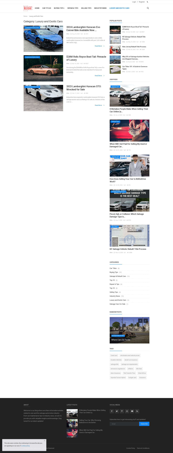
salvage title (114, 364)
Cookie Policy (130, 448)
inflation (130, 369)
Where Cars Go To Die (120, 340)
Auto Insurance (115, 373)
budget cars (132, 377)
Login (134, 2)
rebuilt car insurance (131, 360)
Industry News (100, 8)
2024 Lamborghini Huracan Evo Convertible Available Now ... (83, 29)
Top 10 (112, 280)
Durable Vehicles (116, 360)
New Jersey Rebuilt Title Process (134, 47)
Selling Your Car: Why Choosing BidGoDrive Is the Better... (90, 421)
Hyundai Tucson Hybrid (118, 377)
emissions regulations (118, 369)
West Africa (142, 373)
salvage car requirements (129, 364)
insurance (142, 377)
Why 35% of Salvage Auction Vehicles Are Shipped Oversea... (135, 58)
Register (142, 2)
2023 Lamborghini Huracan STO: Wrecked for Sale (84, 88)
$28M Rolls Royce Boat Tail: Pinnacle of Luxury (81, 58)
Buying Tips (59, 8)
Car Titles (46, 8)
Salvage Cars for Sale (117, 304)
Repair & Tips (73, 8)
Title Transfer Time (129, 373)
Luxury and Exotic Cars (119, 8)
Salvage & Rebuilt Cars (118, 276)
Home (37, 8)
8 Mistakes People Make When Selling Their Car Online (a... (92, 411)
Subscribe (144, 424)
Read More (100, 46)
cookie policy (25, 446)
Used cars (114, 355)
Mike (67, 34)
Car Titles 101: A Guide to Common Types (134, 68)
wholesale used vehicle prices (129, 355)
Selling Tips (86, 8)
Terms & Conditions (143, 448)
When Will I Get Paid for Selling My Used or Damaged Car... (91, 431)
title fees (139, 369)
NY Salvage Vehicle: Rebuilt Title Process (133, 38)
